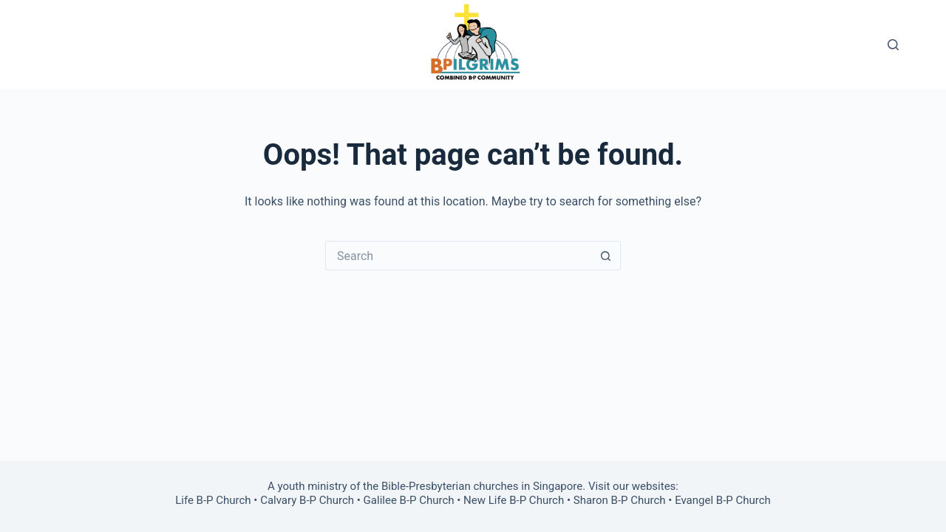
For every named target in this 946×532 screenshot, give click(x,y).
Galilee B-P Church (409, 500)
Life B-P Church (213, 500)
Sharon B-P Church (620, 500)
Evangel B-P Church (723, 500)
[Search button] (606, 255)
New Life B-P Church (513, 500)
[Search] (893, 44)
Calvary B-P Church (307, 500)
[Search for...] (458, 255)
